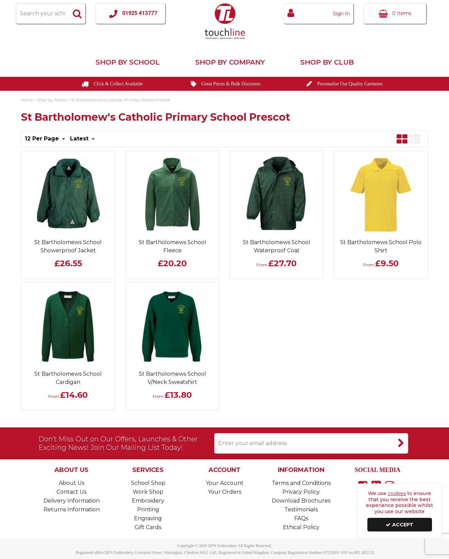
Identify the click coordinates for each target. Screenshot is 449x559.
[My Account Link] (318, 13)
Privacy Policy (301, 492)
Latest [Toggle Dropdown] (80, 138)
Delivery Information (72, 500)
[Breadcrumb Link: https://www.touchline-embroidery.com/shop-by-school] (52, 99)
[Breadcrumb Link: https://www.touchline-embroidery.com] (27, 99)
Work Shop (148, 492)
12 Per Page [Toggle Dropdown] (43, 138)
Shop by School (128, 62)
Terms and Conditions (301, 483)
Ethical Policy (301, 527)
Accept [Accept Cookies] (399, 525)
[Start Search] (77, 13)
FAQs (301, 518)
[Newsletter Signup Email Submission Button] (401, 443)
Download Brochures (301, 500)
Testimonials (301, 509)
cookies (397, 493)
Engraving (148, 518)
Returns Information (72, 509)
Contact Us (71, 492)
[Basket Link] (395, 13)
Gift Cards (148, 527)
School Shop (148, 483)
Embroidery (148, 500)
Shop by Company (230, 62)
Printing (148, 509)
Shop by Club (327, 62)
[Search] (42, 13)
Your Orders (224, 492)
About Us (71, 483)
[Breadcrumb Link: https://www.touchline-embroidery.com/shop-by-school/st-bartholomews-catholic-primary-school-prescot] (120, 99)
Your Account (225, 483)
